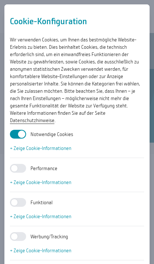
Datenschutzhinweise (32, 120)
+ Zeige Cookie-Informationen (40, 148)
